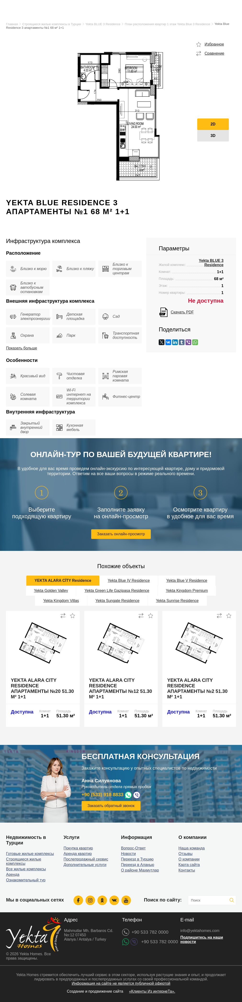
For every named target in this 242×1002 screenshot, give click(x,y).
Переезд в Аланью (137, 865)
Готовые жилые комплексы (30, 854)
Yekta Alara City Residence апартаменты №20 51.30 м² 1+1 (42, 688)
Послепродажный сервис (85, 859)
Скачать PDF (182, 312)
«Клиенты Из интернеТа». (152, 991)
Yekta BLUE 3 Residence (102, 24)
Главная (12, 24)
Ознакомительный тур (25, 880)
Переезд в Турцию (137, 859)
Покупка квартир (78, 848)
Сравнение (214, 53)
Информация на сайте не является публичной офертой (121, 983)
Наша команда (192, 848)
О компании (189, 859)
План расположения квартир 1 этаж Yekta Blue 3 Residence (167, 24)
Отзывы (186, 854)
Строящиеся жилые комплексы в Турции (51, 24)
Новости (128, 854)
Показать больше (21, 348)
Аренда (12, 874)
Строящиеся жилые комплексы (23, 861)
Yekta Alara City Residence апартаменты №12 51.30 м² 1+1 (120, 688)
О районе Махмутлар (140, 870)
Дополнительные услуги (84, 865)
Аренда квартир (77, 854)
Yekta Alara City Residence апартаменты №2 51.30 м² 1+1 (197, 688)
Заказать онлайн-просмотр (121, 534)
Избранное (214, 44)
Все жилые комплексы (26, 869)
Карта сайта (189, 865)
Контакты (187, 870)
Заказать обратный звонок (111, 806)
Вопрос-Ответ (133, 848)
